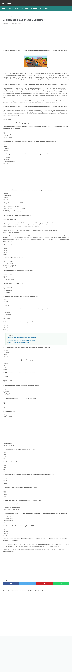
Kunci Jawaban (45, 6)
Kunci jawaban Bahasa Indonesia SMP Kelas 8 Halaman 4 (60, 87)
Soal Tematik (25, 6)
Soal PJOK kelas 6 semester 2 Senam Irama (19, 374)
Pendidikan (35, 6)
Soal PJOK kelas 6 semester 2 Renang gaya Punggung (21, 371)
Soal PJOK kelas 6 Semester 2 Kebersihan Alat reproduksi (22, 369)
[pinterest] (30, 622)
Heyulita (8, 2)
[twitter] (19, 622)
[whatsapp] (41, 622)
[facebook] (8, 622)
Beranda (5, 6)
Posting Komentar (16, 22)
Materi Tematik (14, 6)
